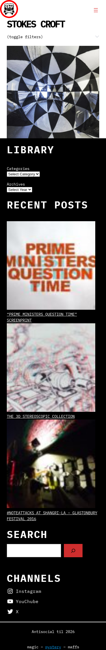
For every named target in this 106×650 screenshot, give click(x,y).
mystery (53, 646)
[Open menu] (95, 10)
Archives (16, 184)
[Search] (73, 550)
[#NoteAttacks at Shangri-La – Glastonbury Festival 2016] (51, 464)
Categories (18, 168)
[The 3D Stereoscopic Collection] (51, 368)
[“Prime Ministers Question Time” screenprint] (51, 266)
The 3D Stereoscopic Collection (41, 416)
